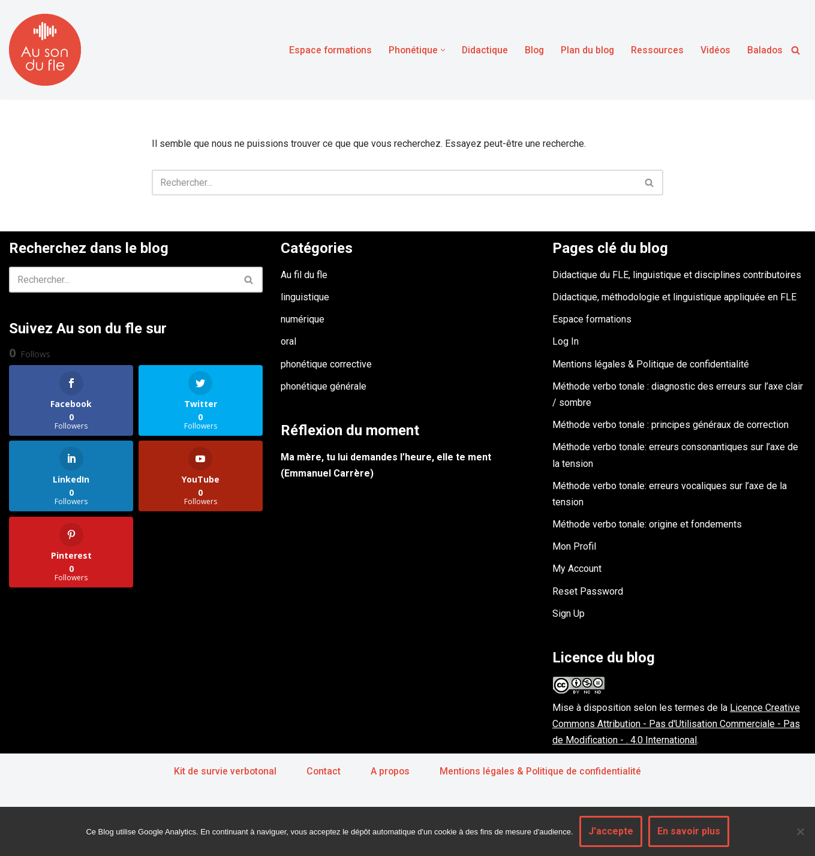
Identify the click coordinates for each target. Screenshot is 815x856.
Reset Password (587, 591)
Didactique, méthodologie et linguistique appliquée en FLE (674, 297)
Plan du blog (585, 50)
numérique (302, 319)
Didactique (480, 50)
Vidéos (714, 50)
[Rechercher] (795, 50)
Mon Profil (574, 547)
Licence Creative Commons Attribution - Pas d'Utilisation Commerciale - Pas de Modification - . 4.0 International (676, 724)
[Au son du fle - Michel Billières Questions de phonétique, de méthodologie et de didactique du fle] (45, 50)
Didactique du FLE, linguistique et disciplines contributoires (676, 275)
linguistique (305, 297)
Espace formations (324, 50)
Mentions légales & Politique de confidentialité (650, 364)
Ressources (655, 50)
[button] (438, 50)
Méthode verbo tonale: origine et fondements (647, 525)
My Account (577, 569)
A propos (390, 771)
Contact (322, 771)
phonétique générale (323, 386)
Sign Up (568, 613)
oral (288, 342)
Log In (565, 342)
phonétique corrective (326, 364)
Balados (765, 50)
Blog (531, 50)
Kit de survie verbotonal (223, 771)
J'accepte (610, 831)
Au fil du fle (304, 275)
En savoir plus (688, 831)
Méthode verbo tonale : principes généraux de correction (670, 425)
